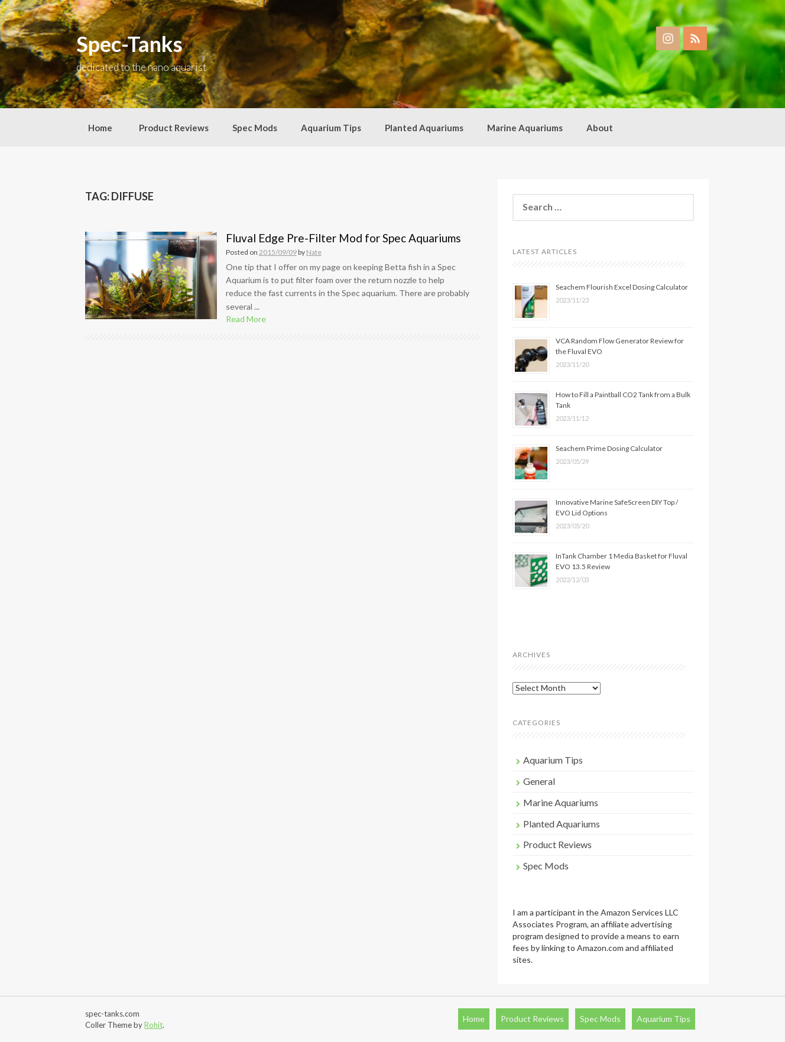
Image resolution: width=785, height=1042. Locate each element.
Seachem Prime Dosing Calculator (609, 448)
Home (100, 127)
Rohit (153, 1025)
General (539, 781)
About (599, 127)
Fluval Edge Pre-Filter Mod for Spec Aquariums (343, 238)
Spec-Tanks (129, 44)
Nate (314, 252)
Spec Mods (254, 127)
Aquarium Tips (331, 127)
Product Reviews (174, 127)
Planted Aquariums (424, 127)
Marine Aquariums (525, 127)
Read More (246, 319)
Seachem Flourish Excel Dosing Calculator (622, 287)
